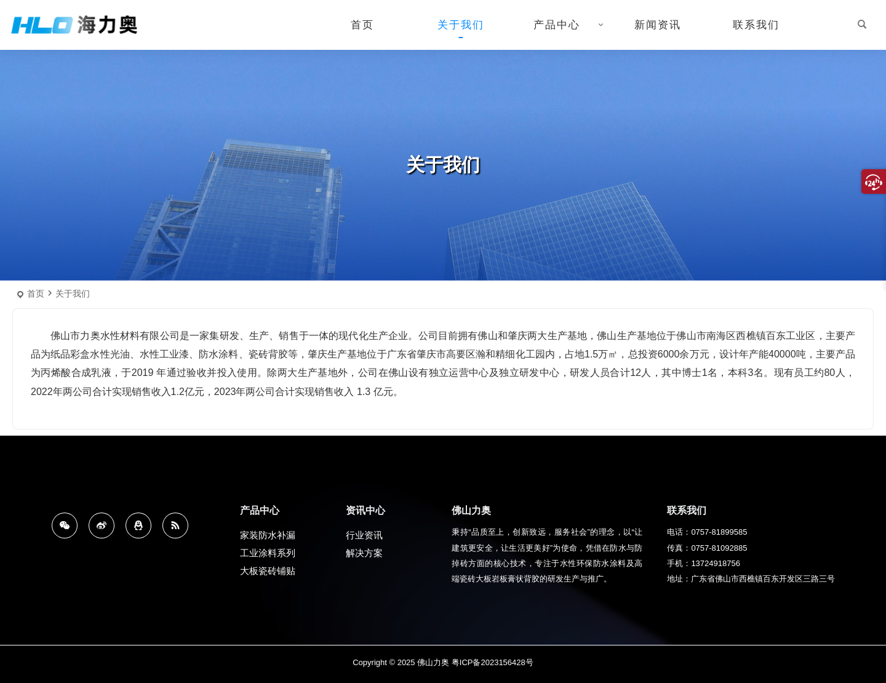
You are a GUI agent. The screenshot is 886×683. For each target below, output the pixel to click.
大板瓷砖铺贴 (267, 573)
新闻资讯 (657, 25)
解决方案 (364, 555)
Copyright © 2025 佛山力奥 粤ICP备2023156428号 (443, 662)
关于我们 (460, 25)
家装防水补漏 (267, 537)
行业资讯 (364, 537)
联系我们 (756, 25)
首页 (362, 25)
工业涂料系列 (267, 555)
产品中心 (556, 25)
